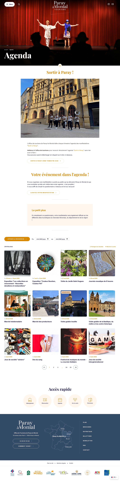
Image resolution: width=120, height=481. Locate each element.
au (52, 239)
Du (33, 239)
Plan (85, 422)
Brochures (87, 427)
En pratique (87, 431)
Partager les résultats (96, 246)
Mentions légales (61, 463)
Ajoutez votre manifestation (43, 192)
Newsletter (87, 440)
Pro (84, 445)
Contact (86, 450)
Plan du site (50, 463)
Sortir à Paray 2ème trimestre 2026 (46, 161)
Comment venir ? (26, 446)
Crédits (71, 463)
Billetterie (87, 436)
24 (66, 367)
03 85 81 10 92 (26, 441)
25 (70, 367)
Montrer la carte (110, 246)
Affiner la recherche (17, 239)
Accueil (6, 49)
